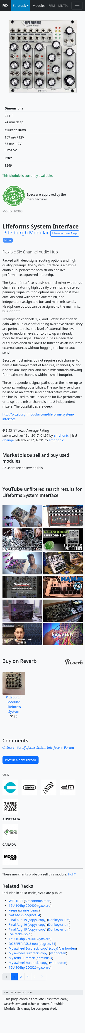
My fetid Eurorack (22, 958)
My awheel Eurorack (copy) (29, 953)
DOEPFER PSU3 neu (23, 943)
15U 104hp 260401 (23, 939)
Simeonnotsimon (37, 901)
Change (8, 440)
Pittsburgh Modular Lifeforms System (13, 693)
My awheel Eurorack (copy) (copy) (33, 948)
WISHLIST (16, 901)
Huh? (72, 874)
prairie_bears (29, 910)
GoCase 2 (16, 915)
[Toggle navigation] (77, 6)
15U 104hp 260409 (23, 905)
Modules (39, 5)
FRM (52, 5)
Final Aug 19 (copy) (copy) (27, 920)
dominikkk (44, 958)
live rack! (15, 934)
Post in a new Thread (20, 760)
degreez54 (32, 915)
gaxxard (44, 905)
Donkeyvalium (58, 920)
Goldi (28, 934)
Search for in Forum (38, 747)
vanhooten (68, 948)
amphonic (61, 435)
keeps (13, 910)
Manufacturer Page (64, 233)
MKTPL (63, 5)
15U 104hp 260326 (23, 967)
